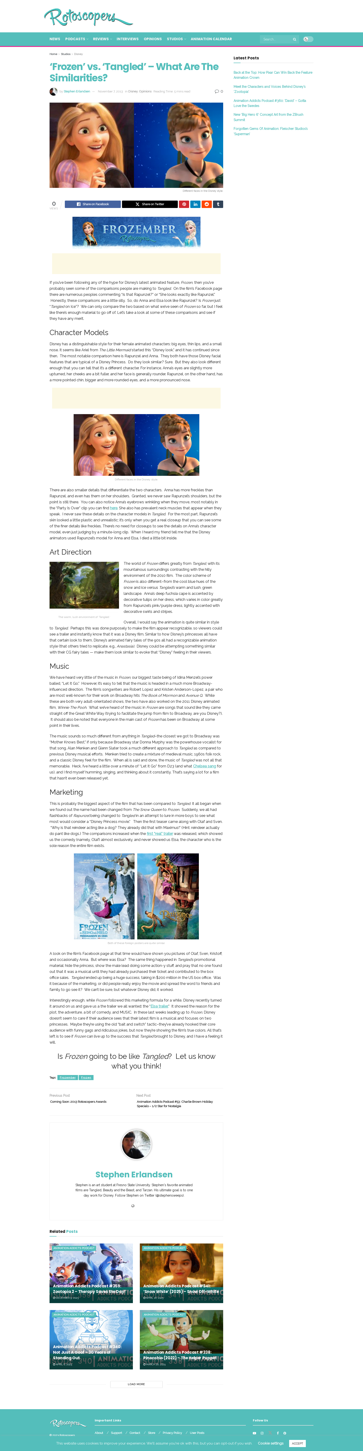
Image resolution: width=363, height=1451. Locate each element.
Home (53, 54)
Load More (136, 1387)
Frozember (68, 1078)
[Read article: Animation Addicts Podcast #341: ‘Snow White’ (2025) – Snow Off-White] (181, 1276)
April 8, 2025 (62, 1367)
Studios (175, 39)
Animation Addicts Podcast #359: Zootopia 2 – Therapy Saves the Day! (89, 1292)
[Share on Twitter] (150, 205)
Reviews (101, 39)
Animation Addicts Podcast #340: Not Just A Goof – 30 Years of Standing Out (87, 1355)
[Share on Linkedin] (195, 205)
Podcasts (75, 39)
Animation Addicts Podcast (73, 1251)
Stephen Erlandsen (77, 91)
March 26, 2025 (154, 1367)
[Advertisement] (229, 15)
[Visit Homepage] (82, 16)
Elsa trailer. (159, 1007)
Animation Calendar (211, 39)
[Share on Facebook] (93, 205)
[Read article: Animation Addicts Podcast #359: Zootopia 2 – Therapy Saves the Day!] (91, 1276)
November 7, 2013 (110, 91)
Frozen (86, 1078)
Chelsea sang (204, 767)
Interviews (128, 39)
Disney (78, 54)
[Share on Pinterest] (184, 205)
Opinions (153, 39)
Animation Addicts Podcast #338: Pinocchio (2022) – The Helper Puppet (180, 1358)
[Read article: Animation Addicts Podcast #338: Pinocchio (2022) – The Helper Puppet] (181, 1343)
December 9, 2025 (66, 1301)
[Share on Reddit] (207, 205)
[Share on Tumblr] (218, 205)
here (113, 509)
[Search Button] (295, 39)
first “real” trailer (160, 834)
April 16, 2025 (153, 1301)
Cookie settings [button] (270, 1443)
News (55, 39)
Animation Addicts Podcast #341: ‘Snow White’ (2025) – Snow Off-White (181, 1292)
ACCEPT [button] (297, 1443)
